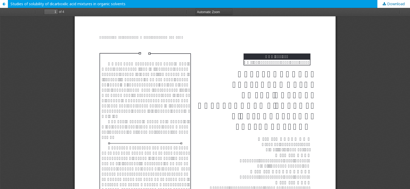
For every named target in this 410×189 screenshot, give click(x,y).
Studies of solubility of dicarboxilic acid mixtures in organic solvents (68, 3)
